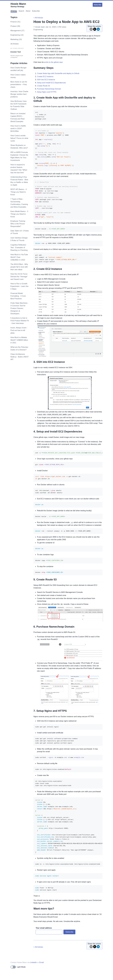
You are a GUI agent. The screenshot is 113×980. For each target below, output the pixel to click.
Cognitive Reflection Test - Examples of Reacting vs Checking (19, 247)
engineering (38, 30)
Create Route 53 (43, 86)
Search (21, 11)
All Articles (14, 44)
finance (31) (15, 22)
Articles (14, 11)
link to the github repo (54, 62)
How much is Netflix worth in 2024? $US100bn (18, 128)
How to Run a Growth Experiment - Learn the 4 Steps (19, 286)
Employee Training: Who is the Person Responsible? (18, 223)
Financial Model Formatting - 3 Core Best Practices (18, 296)
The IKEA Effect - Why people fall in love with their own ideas (19, 266)
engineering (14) (17, 35)
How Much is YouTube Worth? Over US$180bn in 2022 (19, 257)
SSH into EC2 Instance (46, 80)
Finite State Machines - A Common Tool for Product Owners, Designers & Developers (19, 308)
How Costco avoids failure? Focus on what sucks (19, 138)
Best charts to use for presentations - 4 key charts (18, 84)
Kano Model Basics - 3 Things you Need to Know (19, 214)
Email (41, 962)
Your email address (44, 928)
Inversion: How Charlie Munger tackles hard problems (19, 94)
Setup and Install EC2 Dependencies (51, 83)
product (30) (15, 26)
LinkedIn (33, 962)
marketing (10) (16, 39)
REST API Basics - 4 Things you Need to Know (18, 192)
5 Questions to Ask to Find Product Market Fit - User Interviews (19, 320)
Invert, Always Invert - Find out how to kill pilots (18, 330)
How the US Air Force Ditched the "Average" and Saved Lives (19, 276)
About (28, 11)
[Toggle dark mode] (18, 967)
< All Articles (38, 18)
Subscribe (97, 5)
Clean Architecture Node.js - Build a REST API (19, 356)
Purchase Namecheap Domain (49, 89)
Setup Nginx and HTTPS (46, 92)
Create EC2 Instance (45, 76)
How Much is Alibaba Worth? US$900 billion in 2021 (19, 340)
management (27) (17, 31)
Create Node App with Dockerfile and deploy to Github (58, 73)
